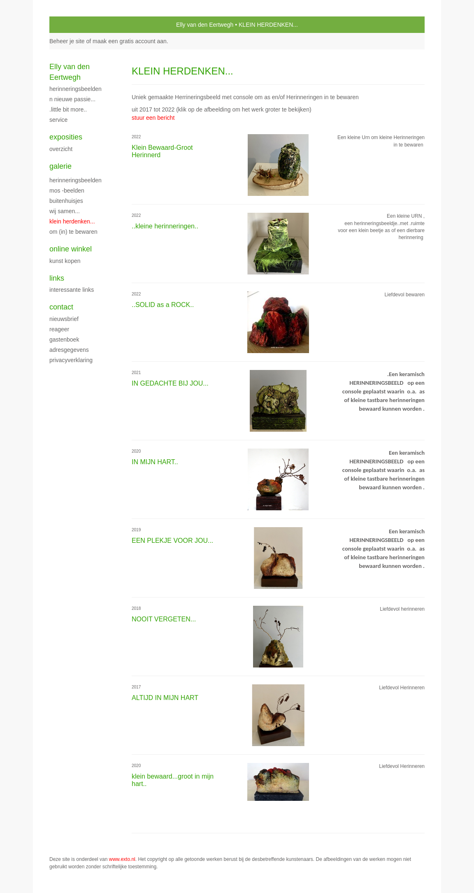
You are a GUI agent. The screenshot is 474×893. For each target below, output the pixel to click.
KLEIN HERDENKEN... (72, 221)
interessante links (71, 289)
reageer (59, 329)
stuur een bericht (153, 117)
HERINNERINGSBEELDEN (75, 89)
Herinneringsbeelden (75, 180)
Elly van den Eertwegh (204, 24)
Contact (61, 307)
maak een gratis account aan (130, 41)
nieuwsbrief (64, 319)
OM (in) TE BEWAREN (73, 231)
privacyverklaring (71, 360)
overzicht (60, 149)
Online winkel (70, 249)
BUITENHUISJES (66, 201)
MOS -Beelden (66, 190)
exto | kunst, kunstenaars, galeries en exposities (72, 24)
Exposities (65, 137)
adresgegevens (69, 350)
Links (56, 278)
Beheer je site (67, 41)
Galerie (60, 166)
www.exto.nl (122, 859)
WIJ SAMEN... (64, 211)
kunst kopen (65, 261)
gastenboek (64, 339)
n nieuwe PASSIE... (72, 99)
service (58, 119)
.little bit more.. (68, 109)
